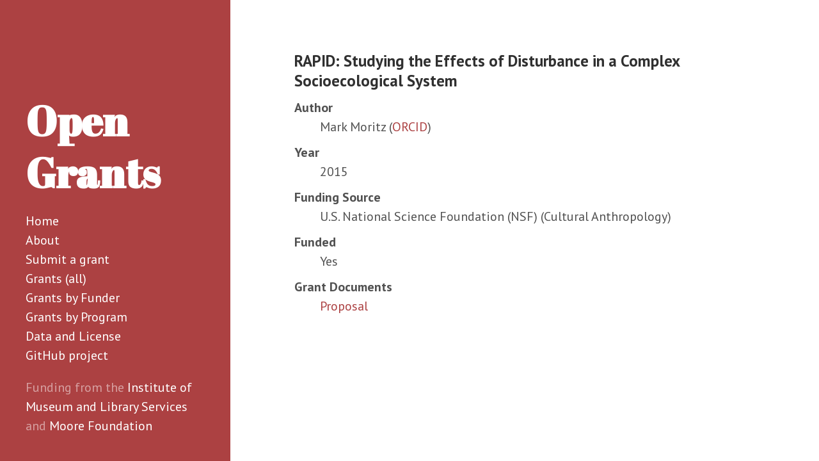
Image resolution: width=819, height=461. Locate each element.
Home (42, 221)
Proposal (344, 306)
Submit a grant (67, 259)
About (43, 240)
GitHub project (67, 355)
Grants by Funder (73, 297)
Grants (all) (56, 278)
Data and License (73, 336)
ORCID (409, 126)
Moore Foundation (100, 425)
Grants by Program (76, 317)
